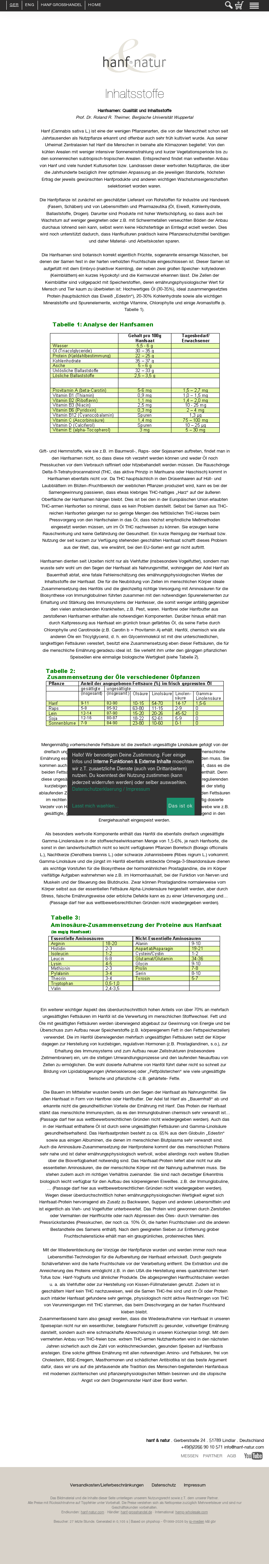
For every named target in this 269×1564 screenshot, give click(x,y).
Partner (212, 1456)
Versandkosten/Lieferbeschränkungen (107, 1485)
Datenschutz (164, 1485)
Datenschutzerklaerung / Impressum (111, 789)
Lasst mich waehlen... (95, 806)
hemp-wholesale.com (191, 1512)
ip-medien (196, 1521)
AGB (231, 1456)
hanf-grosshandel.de (136, 1512)
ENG (30, 5)
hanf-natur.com (92, 1512)
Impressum (195, 1485)
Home (94, 5)
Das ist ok (180, 806)
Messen (189, 1456)
